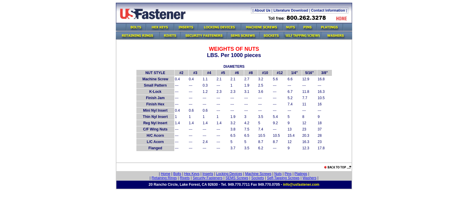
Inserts (207, 174)
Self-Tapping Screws (283, 178)
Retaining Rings (164, 178)
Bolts (177, 174)
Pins (287, 174)
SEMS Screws (236, 178)
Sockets (257, 178)
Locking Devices (229, 174)
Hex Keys (191, 174)
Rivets (185, 178)
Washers (309, 178)
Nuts (278, 174)
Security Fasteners (207, 178)
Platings (301, 174)
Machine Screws (258, 174)
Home (165, 174)
